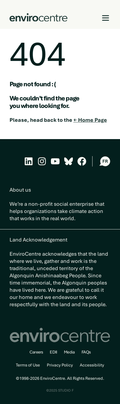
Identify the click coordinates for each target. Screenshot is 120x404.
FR (105, 161)
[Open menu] (106, 18)
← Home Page (90, 120)
